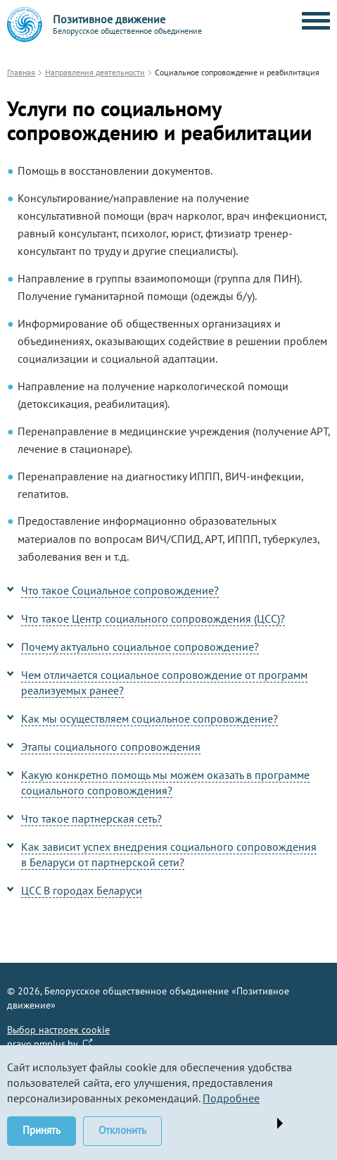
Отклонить (122, 1130)
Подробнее (231, 1098)
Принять (42, 1130)
